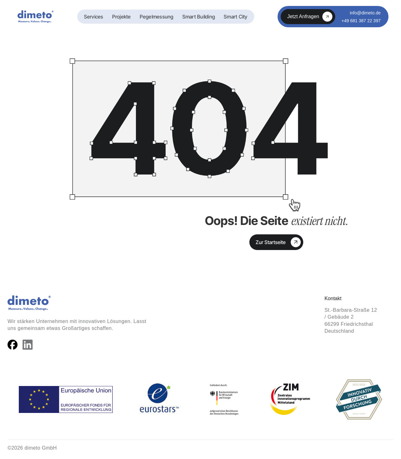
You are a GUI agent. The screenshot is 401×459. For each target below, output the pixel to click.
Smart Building (198, 16)
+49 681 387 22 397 (361, 20)
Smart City (235, 16)
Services (93, 16)
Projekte (121, 16)
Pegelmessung (157, 16)
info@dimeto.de (365, 12)
